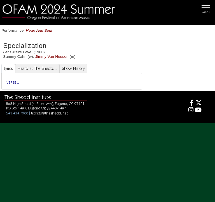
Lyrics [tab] (8, 68)
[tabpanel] (72, 81)
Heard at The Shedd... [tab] (37, 68)
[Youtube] (198, 110)
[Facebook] (189, 103)
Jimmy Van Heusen (52, 56)
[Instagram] (189, 110)
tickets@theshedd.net (49, 113)
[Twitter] (198, 103)
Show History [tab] (73, 68)
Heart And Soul (39, 30)
